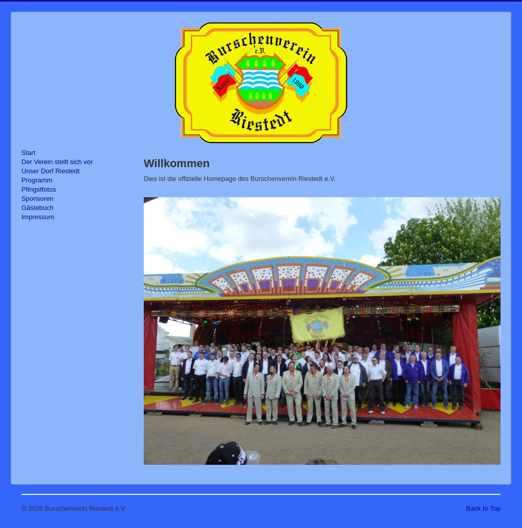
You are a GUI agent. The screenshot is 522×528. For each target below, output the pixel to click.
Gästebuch (37, 208)
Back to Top (483, 508)
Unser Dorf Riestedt (50, 171)
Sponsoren (37, 198)
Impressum (37, 217)
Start (28, 152)
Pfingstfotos (38, 189)
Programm (37, 180)
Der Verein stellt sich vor (57, 162)
